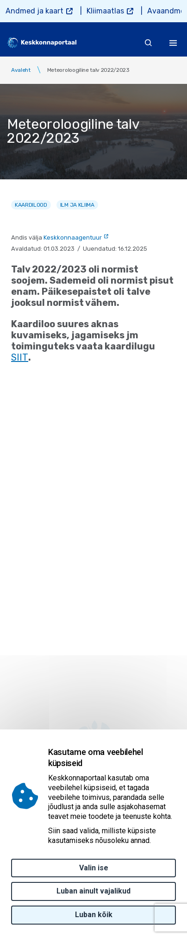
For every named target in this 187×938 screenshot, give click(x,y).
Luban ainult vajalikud (93, 891)
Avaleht (21, 70)
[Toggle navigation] (173, 43)
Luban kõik (93, 914)
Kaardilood (31, 205)
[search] (148, 42)
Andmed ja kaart (34, 10)
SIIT (19, 357)
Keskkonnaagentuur (73, 237)
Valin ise (93, 867)
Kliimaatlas (105, 10)
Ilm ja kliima (77, 205)
